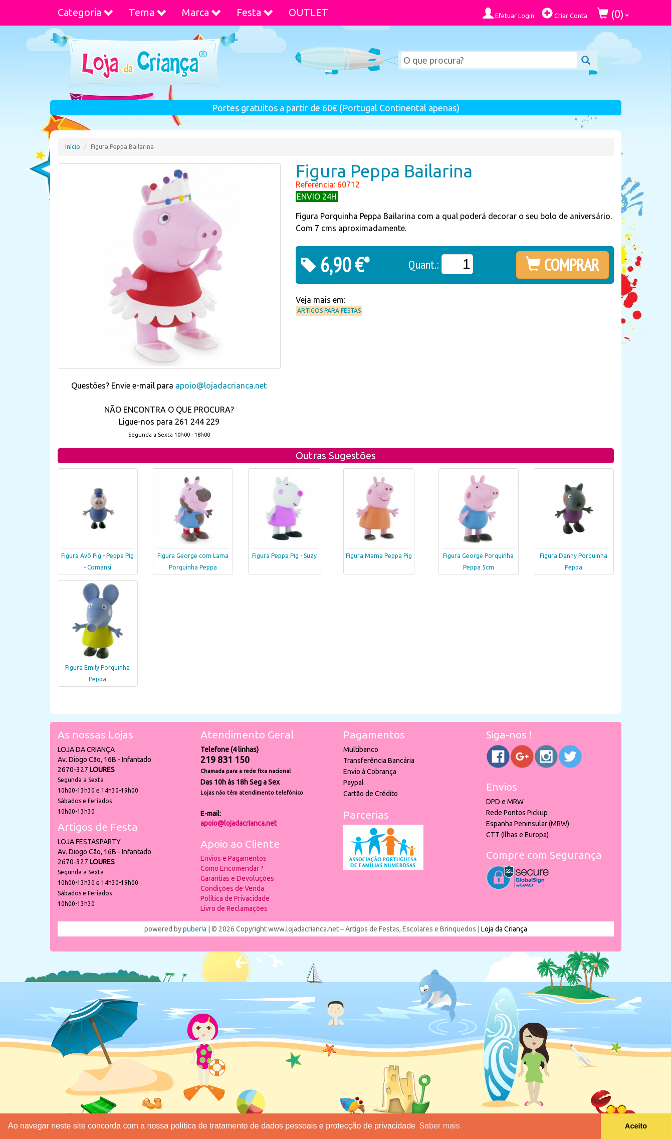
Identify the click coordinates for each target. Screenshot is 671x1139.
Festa (255, 12)
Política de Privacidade (235, 898)
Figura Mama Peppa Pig (379, 555)
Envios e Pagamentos (233, 858)
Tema (148, 12)
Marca (201, 12)
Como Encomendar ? (232, 868)
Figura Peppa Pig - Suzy (284, 555)
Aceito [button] (636, 1126)
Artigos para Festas (329, 310)
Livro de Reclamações (234, 908)
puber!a (194, 929)
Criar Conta (564, 13)
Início (72, 146)
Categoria (86, 12)
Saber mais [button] (439, 1125)
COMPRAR (562, 264)
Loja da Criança (504, 929)
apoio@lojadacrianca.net (221, 385)
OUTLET (308, 12)
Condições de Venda (232, 888)
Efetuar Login (508, 13)
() (613, 14)
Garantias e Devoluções (237, 878)
